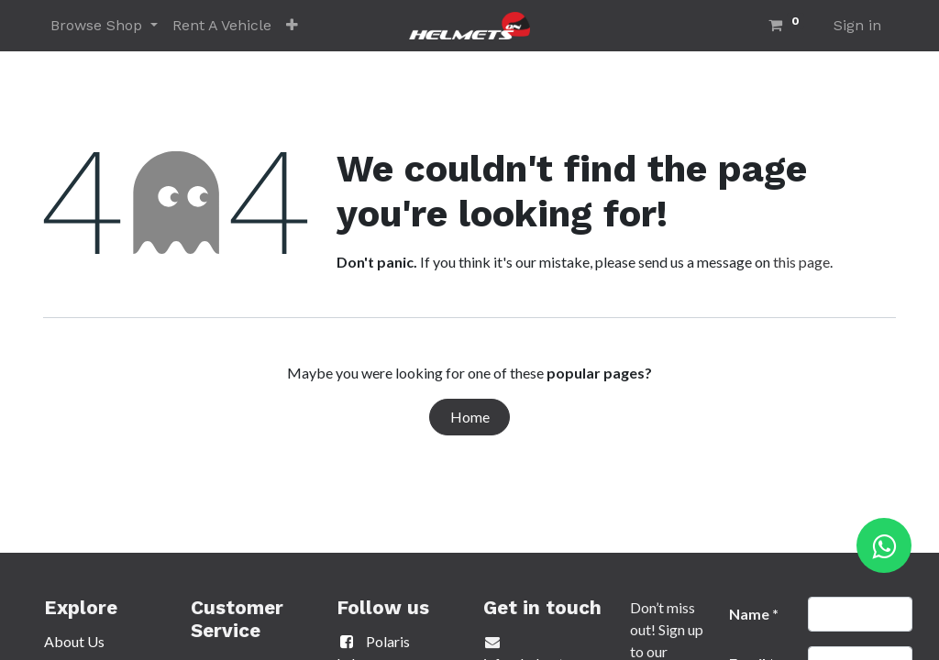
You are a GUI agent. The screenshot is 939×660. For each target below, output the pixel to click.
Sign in (857, 25)
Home (470, 416)
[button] (292, 25)
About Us (74, 641)
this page (801, 261)
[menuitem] (222, 25)
